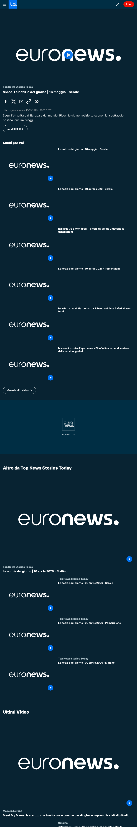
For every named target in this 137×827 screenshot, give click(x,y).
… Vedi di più (15, 128)
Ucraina (63, 822)
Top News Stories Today (18, 566)
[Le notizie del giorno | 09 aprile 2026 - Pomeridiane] (96, 637)
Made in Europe (12, 810)
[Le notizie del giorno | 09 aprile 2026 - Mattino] (96, 676)
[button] (19, 390)
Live (128, 4)
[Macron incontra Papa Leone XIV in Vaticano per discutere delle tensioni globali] (96, 364)
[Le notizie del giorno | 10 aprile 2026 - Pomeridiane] (96, 285)
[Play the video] (68, 55)
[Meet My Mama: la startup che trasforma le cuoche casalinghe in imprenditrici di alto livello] (68, 815)
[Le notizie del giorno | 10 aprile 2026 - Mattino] (68, 571)
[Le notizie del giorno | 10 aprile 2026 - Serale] (96, 205)
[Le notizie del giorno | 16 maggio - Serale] (96, 165)
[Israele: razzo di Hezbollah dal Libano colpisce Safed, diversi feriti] (96, 325)
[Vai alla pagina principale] (13, 4)
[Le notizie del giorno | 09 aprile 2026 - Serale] (96, 597)
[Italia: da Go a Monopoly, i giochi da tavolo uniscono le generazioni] (96, 245)
